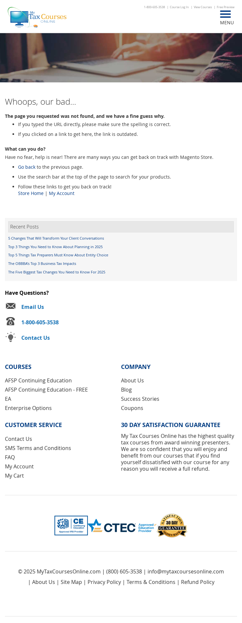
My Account (61, 193)
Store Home (31, 193)
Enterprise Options (28, 408)
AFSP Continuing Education (38, 380)
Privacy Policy (104, 582)
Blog (126, 389)
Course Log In (179, 7)
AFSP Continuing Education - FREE (46, 389)
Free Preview (225, 7)
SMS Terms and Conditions (38, 448)
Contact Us (18, 438)
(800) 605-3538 (124, 571)
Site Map (71, 582)
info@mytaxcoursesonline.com (186, 571)
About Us (132, 380)
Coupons (132, 408)
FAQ (10, 457)
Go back (26, 167)
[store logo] (38, 18)
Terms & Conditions (151, 582)
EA (8, 398)
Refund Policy (197, 582)
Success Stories (140, 398)
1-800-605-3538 (154, 7)
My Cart (14, 475)
